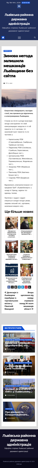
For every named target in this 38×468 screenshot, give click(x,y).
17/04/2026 (11, 372)
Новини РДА (9, 339)
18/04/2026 (11, 349)
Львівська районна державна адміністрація (19, 19)
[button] (35, 38)
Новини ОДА (7, 51)
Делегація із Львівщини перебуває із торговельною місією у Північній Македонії (11, 300)
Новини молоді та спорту (13, 385)
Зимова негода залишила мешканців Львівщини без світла (18, 65)
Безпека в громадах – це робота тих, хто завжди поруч (18, 345)
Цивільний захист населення (22, 339)
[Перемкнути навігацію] (19, 37)
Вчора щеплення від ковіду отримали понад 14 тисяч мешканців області (26, 300)
